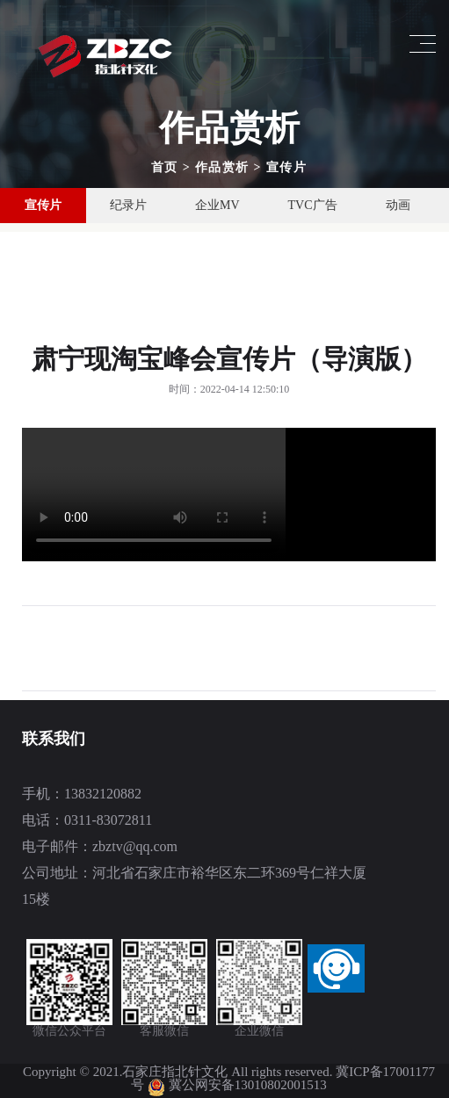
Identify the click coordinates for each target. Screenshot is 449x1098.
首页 (164, 167)
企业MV (217, 205)
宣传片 (286, 167)
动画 (398, 205)
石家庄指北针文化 (176, 1072)
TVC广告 (312, 205)
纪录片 (128, 205)
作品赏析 (222, 167)
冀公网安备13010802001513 (248, 1085)
